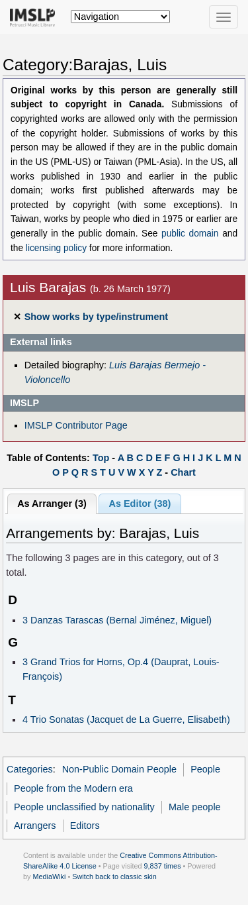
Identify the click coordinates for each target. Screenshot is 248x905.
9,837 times (162, 866)
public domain (189, 234)
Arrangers (35, 825)
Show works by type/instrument (96, 316)
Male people (195, 807)
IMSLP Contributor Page (76, 425)
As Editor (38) (140, 503)
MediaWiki (48, 876)
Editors (85, 825)
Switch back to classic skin (114, 876)
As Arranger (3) (52, 503)
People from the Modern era (73, 788)
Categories (30, 769)
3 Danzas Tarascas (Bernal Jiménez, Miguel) (117, 620)
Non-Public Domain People (119, 769)
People (205, 769)
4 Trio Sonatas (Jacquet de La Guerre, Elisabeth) (126, 719)
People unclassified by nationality (84, 807)
